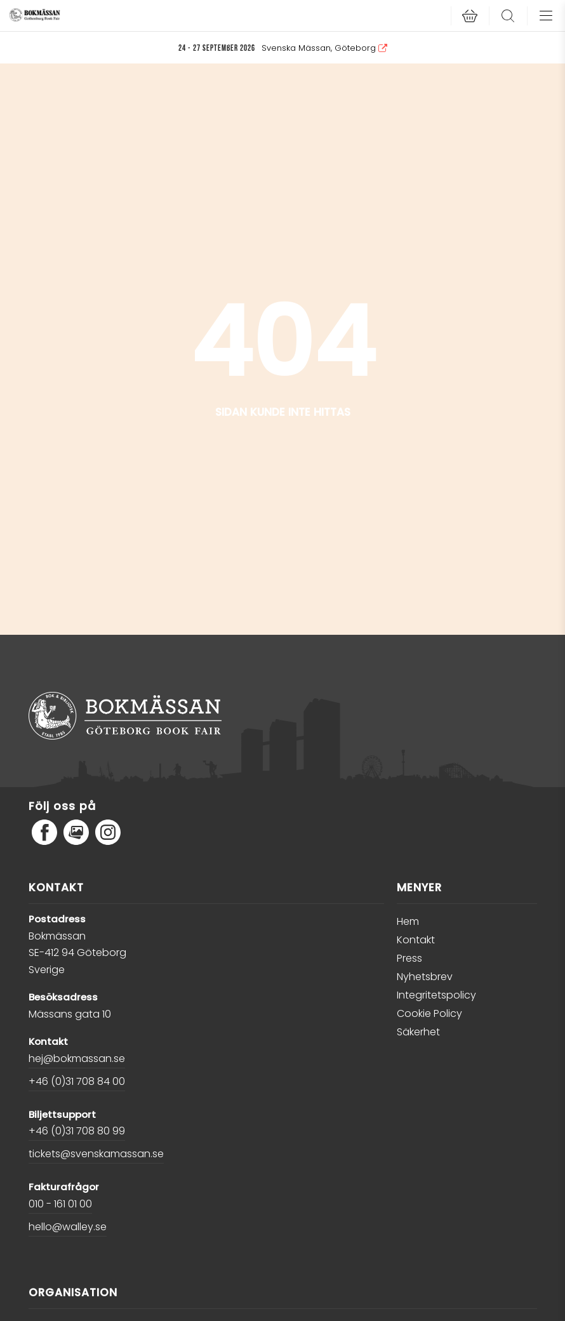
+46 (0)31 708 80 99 (77, 1131)
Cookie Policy (429, 1013)
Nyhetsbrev (425, 976)
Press (409, 958)
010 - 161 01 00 (60, 1204)
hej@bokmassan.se (77, 1058)
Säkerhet (418, 1032)
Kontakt (416, 940)
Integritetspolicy (436, 995)
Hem (408, 921)
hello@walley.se (68, 1226)
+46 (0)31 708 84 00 (77, 1081)
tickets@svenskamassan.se (96, 1153)
